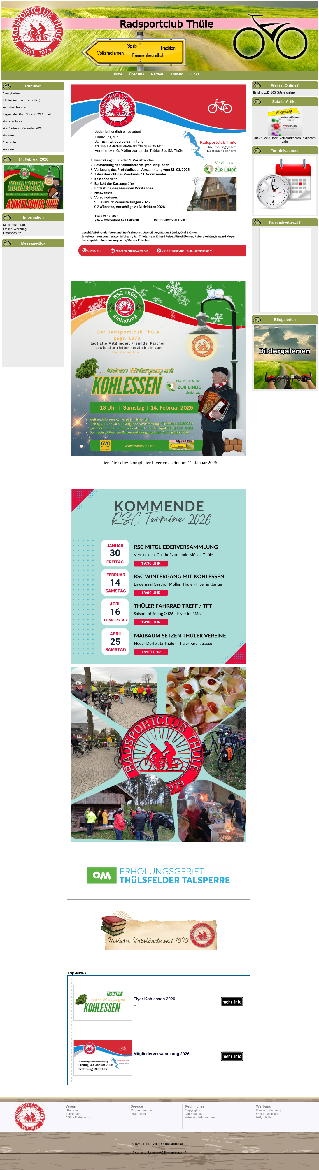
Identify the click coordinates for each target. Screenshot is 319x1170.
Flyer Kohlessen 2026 (154, 999)
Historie (8, 149)
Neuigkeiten (11, 93)
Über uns (136, 74)
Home (117, 74)
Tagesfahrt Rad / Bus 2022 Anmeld (27, 114)
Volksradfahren (13, 121)
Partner (157, 74)
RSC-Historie (140, 1113)
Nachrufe (9, 142)
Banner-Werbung (268, 1110)
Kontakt (176, 74)
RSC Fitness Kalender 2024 (23, 128)
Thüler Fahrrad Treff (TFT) (21, 100)
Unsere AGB (157, 1152)
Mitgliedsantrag (14, 224)
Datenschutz (12, 233)
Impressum (73, 1113)
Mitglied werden (142, 1110)
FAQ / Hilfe (263, 1117)
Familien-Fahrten (15, 107)
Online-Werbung (15, 229)
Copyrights (192, 1110)
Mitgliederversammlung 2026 (162, 1053)
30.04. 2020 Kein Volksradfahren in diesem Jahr (285, 139)
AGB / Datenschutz (79, 1117)
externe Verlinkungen (200, 1117)
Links (194, 74)
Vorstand (9, 135)
